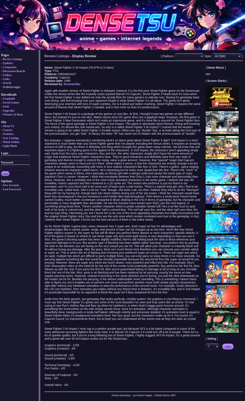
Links (6, 79)
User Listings (11, 138)
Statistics (8, 134)
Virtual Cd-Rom (13, 114)
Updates (8, 63)
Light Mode (10, 146)
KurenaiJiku (72, 84)
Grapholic (9, 98)
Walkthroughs (11, 87)
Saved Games (11, 102)
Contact (7, 130)
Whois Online (11, 142)
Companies (9, 67)
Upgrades (9, 110)
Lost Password (12, 189)
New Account (11, 185)
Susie (6, 106)
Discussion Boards (14, 71)
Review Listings (12, 59)
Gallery (7, 75)
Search (7, 82)
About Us (8, 126)
